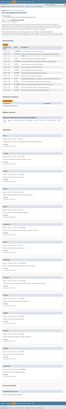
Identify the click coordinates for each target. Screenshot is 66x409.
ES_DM (16, 64)
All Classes (3, 4)
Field (12, 6)
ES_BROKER (17, 51)
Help (33, 1)
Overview (3, 1)
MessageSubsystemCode (10, 105)
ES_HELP (16, 70)
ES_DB (16, 58)
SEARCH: (47, 4)
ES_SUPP (16, 90)
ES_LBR (16, 75)
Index (29, 1)
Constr (16, 6)
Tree (18, 1)
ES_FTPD (16, 67)
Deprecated (23, 1)
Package (9, 1)
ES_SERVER (17, 84)
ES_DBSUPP (17, 61)
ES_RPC (16, 81)
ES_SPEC (16, 87)
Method (21, 6)
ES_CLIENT (17, 54)
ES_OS (16, 78)
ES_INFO (16, 72)
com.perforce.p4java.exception (16, 10)
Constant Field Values (9, 146)
